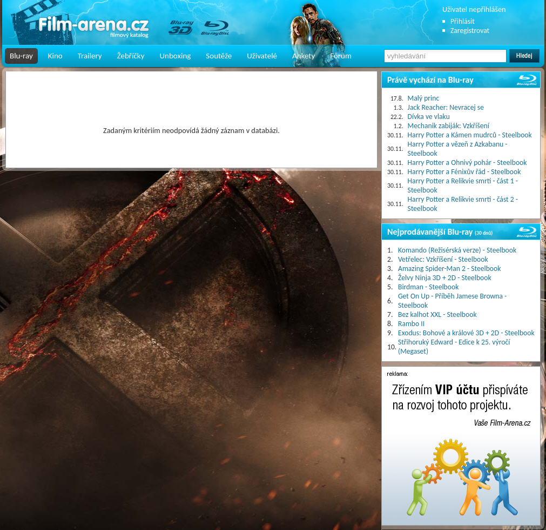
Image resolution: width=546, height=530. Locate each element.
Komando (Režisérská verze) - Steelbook (457, 250)
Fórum (341, 56)
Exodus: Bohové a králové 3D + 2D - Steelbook (466, 332)
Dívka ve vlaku (429, 116)
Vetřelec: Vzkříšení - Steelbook (443, 259)
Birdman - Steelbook (428, 287)
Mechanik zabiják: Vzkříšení (448, 125)
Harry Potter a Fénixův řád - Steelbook (464, 171)
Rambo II (411, 323)
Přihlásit (462, 21)
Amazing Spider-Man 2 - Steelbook (449, 268)
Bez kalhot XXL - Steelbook (437, 314)
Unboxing (175, 56)
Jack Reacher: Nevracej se (446, 107)
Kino (55, 56)
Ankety (303, 56)
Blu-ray (21, 56)
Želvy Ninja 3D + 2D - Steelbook (444, 277)
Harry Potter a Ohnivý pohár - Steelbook (467, 162)
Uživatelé (262, 56)
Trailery (90, 56)
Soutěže (219, 56)
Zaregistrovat (469, 30)
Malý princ (424, 98)
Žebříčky (131, 56)
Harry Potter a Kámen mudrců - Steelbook (470, 135)
